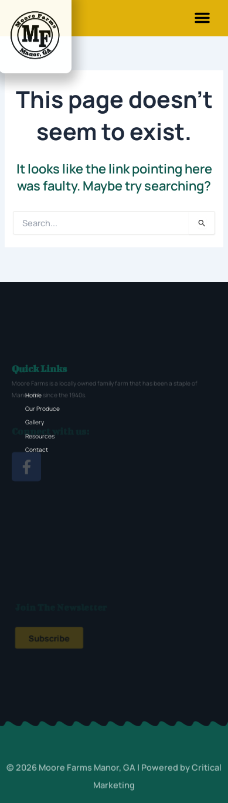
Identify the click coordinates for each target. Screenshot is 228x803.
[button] (202, 17)
